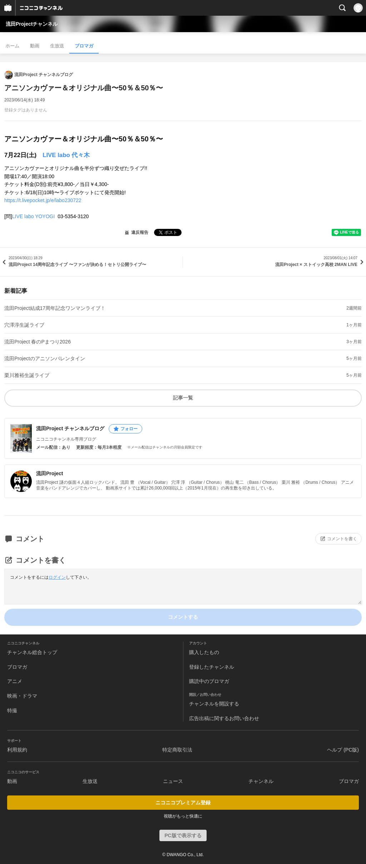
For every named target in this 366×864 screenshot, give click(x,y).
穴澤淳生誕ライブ (24, 324)
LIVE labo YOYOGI (34, 216)
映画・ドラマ (22, 696)
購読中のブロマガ (209, 681)
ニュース (173, 781)
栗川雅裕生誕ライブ (26, 375)
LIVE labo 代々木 (66, 155)
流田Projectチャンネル (32, 24)
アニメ (14, 681)
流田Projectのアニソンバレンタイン (44, 358)
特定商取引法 (177, 750)
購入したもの (204, 652)
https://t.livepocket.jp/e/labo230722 (42, 200)
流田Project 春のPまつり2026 (37, 341)
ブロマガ (84, 46)
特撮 (12, 710)
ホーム (12, 46)
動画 (34, 46)
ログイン (57, 577)
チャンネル (260, 781)
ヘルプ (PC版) (343, 750)
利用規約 (17, 750)
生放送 (57, 46)
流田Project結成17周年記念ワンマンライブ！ (54, 308)
